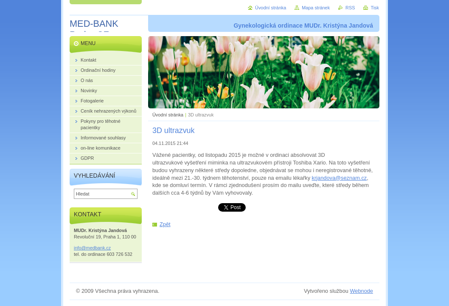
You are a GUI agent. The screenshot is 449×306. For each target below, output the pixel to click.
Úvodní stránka (167, 114)
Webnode (361, 291)
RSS (350, 7)
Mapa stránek (316, 7)
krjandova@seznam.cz (339, 178)
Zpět (165, 224)
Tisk (374, 7)
